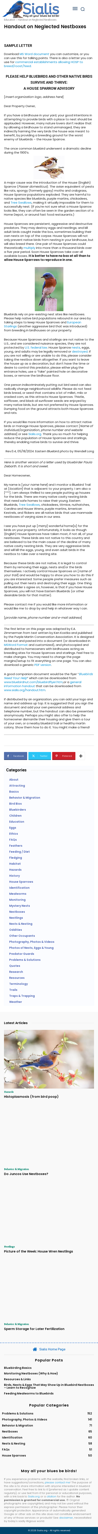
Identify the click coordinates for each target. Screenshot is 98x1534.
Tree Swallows (21, 202)
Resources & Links (17, 1379)
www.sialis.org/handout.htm (24, 690)
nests (76, 347)
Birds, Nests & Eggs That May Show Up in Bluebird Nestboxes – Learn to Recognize (49, 1386)
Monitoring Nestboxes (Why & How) (31, 1373)
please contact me (57, 1482)
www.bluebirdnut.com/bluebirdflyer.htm (33, 682)
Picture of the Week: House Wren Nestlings (38, 1251)
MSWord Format (16, 645)
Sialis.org (34, 434)
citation (51, 1496)
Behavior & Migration (16, 1169)
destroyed (80, 351)
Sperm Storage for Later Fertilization (34, 1329)
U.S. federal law (35, 347)
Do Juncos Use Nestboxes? (26, 1174)
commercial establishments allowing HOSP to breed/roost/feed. (43, 64)
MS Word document (34, 54)
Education (9, 19)
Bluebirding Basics (18, 1368)
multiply (29, 248)
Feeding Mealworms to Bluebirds (29, 1393)
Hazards (9, 1091)
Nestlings (9, 1246)
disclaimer (66, 1518)
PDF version (42, 665)
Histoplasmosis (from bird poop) (31, 1096)
